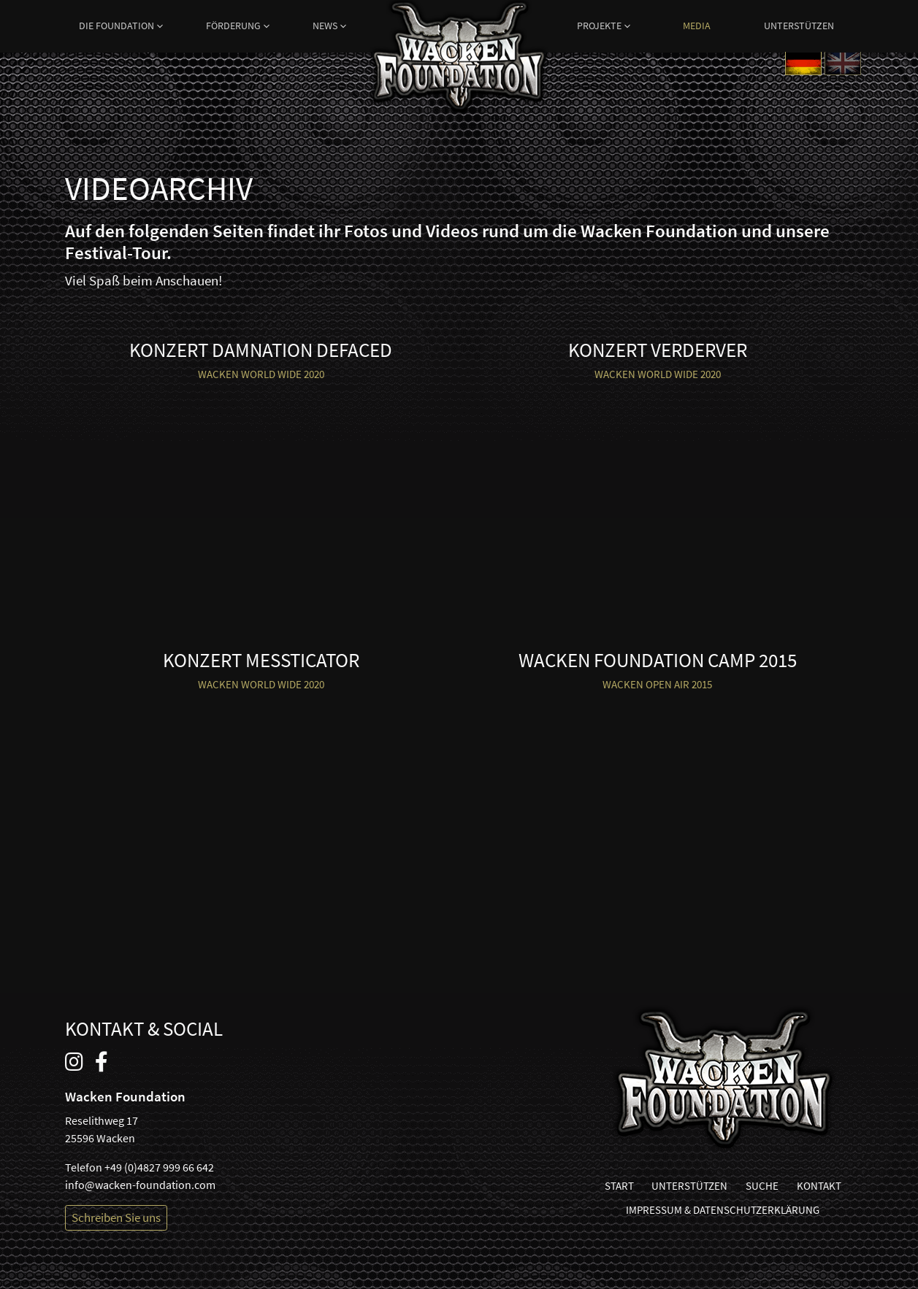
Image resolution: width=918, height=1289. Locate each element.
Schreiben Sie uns (116, 1217)
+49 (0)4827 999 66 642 (159, 1167)
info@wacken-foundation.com (140, 1184)
